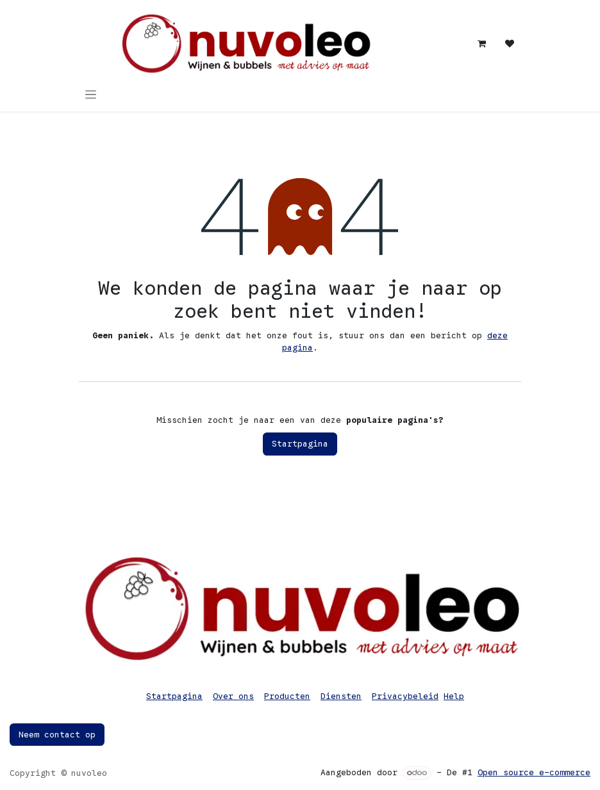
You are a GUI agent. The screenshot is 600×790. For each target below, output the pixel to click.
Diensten (341, 696)
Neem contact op (57, 734)
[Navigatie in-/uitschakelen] (91, 94)
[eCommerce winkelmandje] (481, 43)
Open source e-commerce (534, 772)
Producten (287, 696)
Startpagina (300, 443)
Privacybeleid (405, 696)
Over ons (233, 696)
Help (454, 696)
